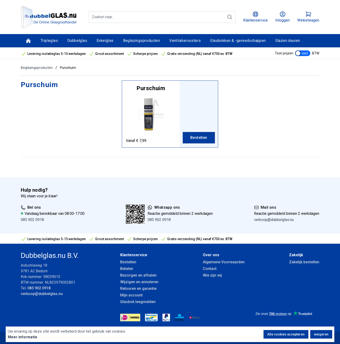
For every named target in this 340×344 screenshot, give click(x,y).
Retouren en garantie (138, 288)
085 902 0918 (32, 219)
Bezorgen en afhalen (138, 275)
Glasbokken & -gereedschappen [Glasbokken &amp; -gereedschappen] (238, 40)
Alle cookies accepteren (286, 334)
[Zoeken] (230, 17)
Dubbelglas (77, 40)
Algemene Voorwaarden (224, 262)
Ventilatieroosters (185, 40)
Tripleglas (49, 40)
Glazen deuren (287, 40)
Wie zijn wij (212, 275)
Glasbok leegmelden (138, 302)
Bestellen (128, 262)
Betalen (126, 268)
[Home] (28, 40)
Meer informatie (22, 337)
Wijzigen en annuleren (139, 282)
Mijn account (131, 295)
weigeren (321, 334)
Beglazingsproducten (141, 40)
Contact (210, 268)
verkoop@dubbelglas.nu (274, 219)
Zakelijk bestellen (304, 262)
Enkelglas (105, 40)
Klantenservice (133, 255)
